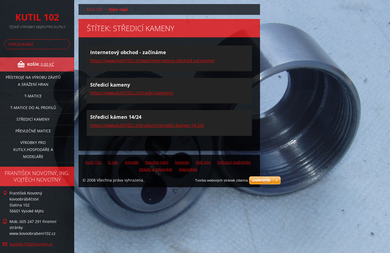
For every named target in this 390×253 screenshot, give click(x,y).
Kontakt (132, 162)
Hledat (65, 44)
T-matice (33, 95)
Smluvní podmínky (234, 162)
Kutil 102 (95, 9)
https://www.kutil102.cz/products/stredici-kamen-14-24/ (147, 125)
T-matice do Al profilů (33, 107)
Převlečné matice (33, 130)
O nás (113, 162)
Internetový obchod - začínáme (128, 52)
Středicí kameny (33, 119)
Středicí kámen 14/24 (115, 117)
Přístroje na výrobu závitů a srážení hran (33, 81)
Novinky (182, 162)
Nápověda (188, 169)
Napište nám (156, 162)
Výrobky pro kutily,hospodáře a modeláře (33, 149)
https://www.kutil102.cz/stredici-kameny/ (131, 93)
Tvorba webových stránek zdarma (221, 180)
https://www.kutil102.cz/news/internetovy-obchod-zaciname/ (152, 61)
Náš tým (203, 162)
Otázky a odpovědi (155, 169)
